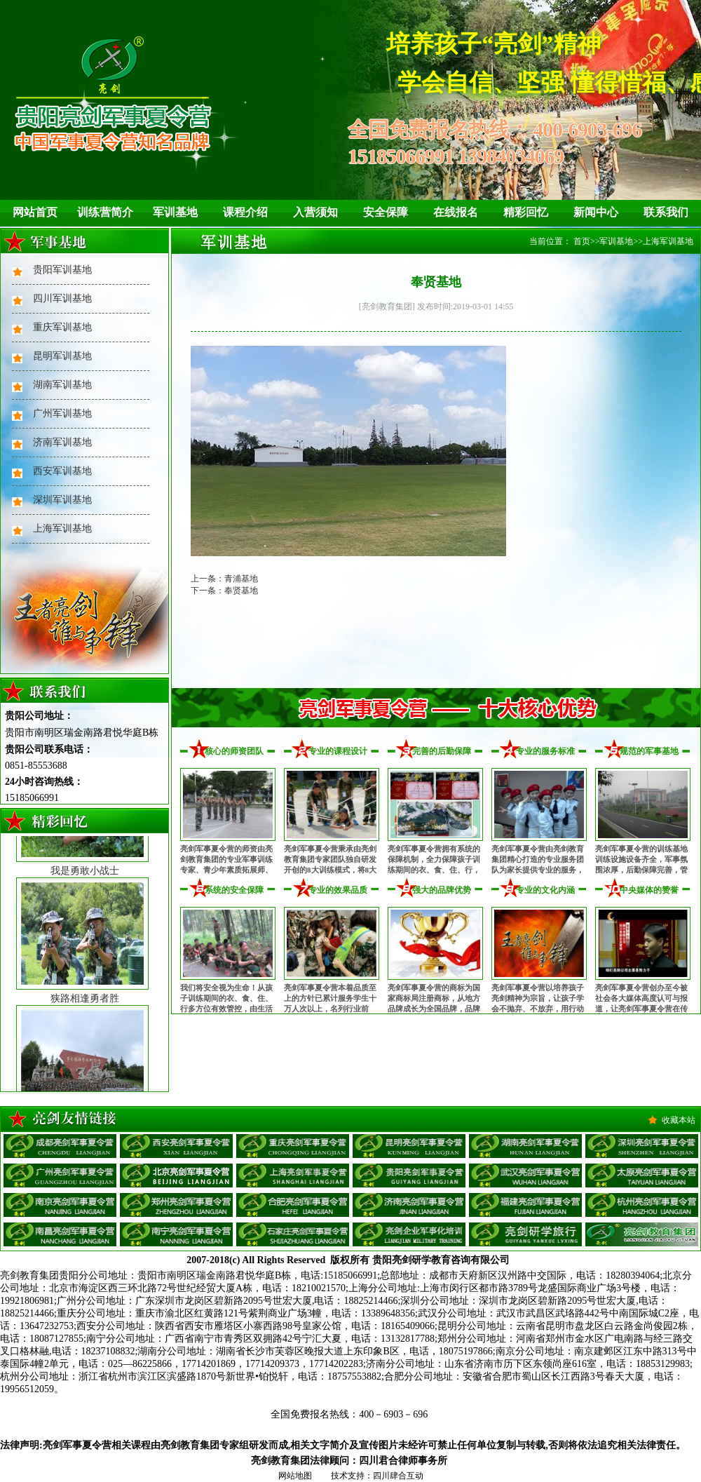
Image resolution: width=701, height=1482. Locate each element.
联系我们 (666, 212)
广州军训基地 (62, 413)
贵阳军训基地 (62, 269)
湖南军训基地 (62, 384)
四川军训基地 (62, 298)
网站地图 (295, 1476)
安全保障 (385, 212)
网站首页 (35, 212)
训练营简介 (105, 212)
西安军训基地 (62, 471)
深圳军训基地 (62, 499)
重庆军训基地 (62, 327)
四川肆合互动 (398, 1476)
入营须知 (315, 212)
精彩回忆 (525, 212)
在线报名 (455, 212)
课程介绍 (245, 212)
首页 (581, 241)
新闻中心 (595, 212)
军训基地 (175, 212)
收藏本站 (678, 1120)
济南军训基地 (62, 442)
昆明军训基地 (62, 356)
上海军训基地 (62, 528)
